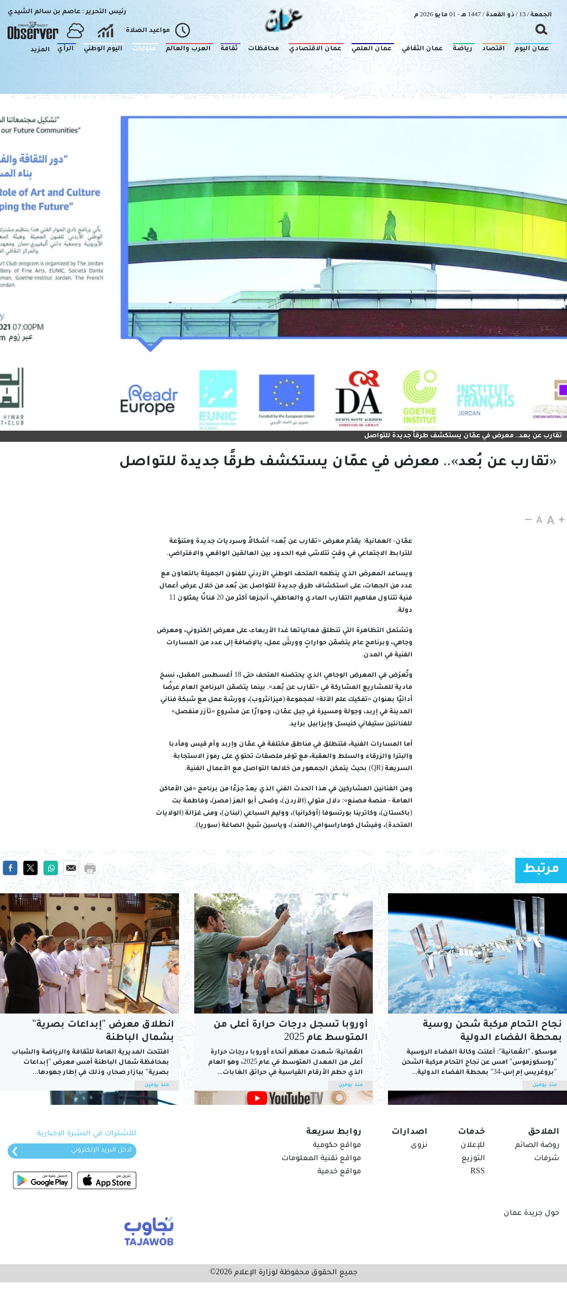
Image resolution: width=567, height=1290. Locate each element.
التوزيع (473, 1159)
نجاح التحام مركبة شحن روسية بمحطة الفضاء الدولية (492, 1031)
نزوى (419, 1146)
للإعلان (472, 1146)
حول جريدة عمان (531, 1214)
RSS (478, 1172)
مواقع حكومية (337, 1146)
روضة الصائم (537, 1146)
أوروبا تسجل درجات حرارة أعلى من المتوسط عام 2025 (291, 1031)
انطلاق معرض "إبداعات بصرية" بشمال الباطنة (102, 1031)
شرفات (546, 1159)
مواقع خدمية (339, 1172)
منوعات (542, 108)
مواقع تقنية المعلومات (321, 1159)
